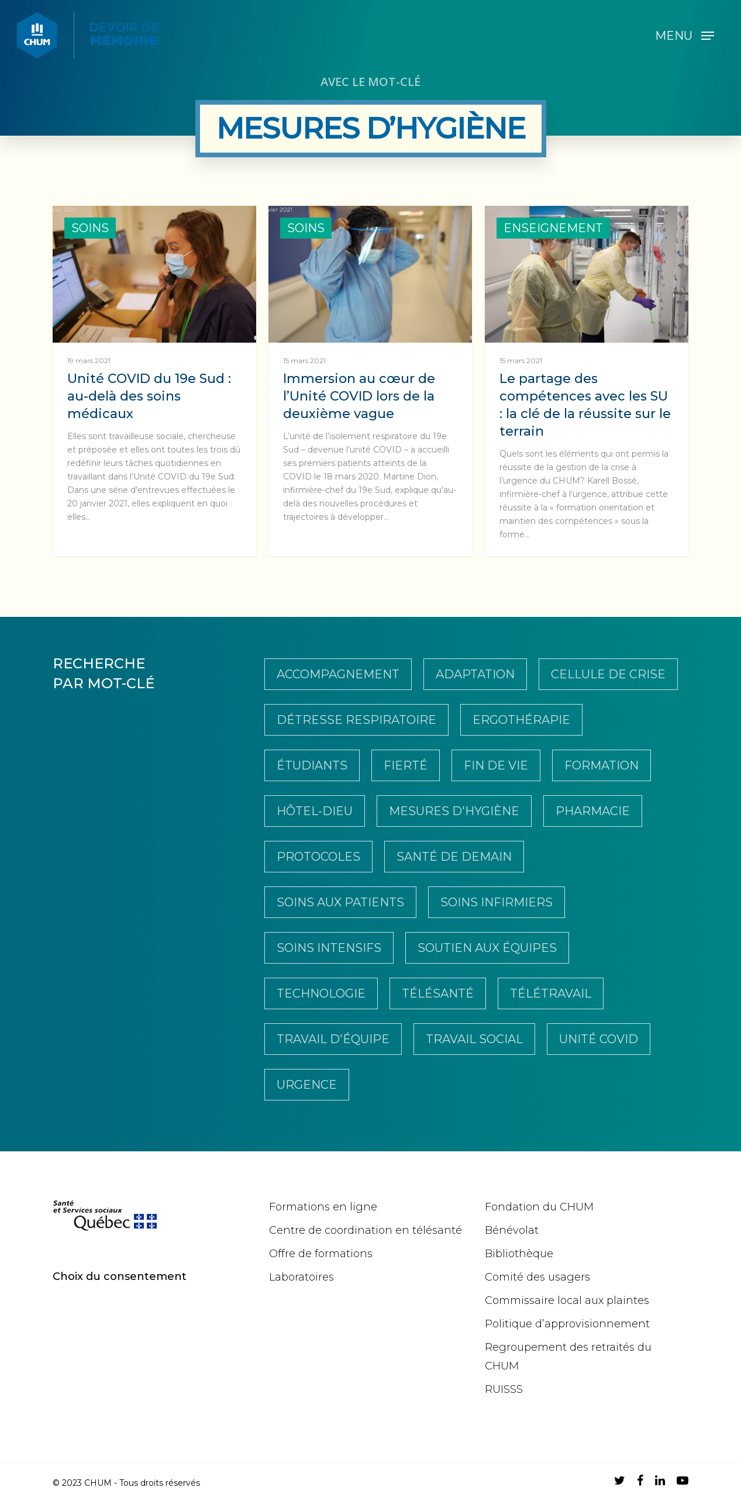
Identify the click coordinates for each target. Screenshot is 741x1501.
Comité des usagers (537, 1277)
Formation (601, 765)
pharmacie (593, 811)
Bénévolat (512, 1230)
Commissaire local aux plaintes (567, 1300)
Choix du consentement (120, 1276)
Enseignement (553, 228)
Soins (90, 228)
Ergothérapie (521, 720)
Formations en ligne (323, 1206)
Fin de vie (496, 765)
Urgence (307, 1085)
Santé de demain (454, 857)
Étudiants (312, 765)
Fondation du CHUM (539, 1206)
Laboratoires (301, 1277)
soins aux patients (340, 902)
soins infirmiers (496, 902)
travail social (474, 1039)
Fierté (406, 765)
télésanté (438, 993)
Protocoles (318, 857)
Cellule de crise (608, 674)
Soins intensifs (329, 948)
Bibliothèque (519, 1253)
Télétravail (550, 993)
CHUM (98, 1483)
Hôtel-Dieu (315, 811)
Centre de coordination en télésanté (365, 1230)
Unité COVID (598, 1039)
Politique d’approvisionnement (567, 1323)
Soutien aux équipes (487, 948)
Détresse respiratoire (356, 720)
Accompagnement (338, 674)
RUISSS (504, 1389)
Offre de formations (321, 1253)
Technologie (321, 993)
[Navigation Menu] (685, 35)
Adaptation (475, 674)
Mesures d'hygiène (454, 811)
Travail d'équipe (333, 1039)
